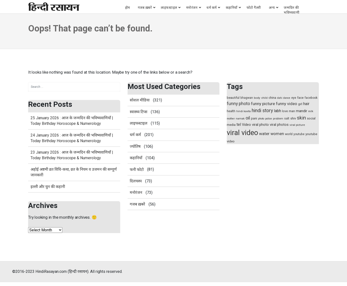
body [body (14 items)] (257, 97)
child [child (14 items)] (264, 97)
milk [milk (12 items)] (310, 111)
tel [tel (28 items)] (239, 124)
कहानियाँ (232, 8)
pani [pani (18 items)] (254, 118)
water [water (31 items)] (264, 133)
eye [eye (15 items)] (293, 97)
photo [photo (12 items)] (261, 118)
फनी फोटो (137, 169)
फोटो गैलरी (254, 8)
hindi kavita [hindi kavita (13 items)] (243, 111)
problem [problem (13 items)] (278, 118)
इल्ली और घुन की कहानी (48, 186)
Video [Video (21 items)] (246, 125)
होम (127, 8)
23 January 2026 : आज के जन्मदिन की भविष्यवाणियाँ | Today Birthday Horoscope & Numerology (72, 155)
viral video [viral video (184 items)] (242, 132)
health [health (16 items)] (231, 111)
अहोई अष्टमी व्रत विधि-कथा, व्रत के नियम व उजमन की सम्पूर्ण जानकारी (74, 172)
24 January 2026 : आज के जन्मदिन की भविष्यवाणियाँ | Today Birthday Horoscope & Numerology (72, 138)
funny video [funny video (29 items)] (286, 103)
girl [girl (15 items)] (300, 104)
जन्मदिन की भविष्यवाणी (291, 10)
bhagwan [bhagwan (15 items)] (246, 97)
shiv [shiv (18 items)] (293, 118)
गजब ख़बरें (145, 8)
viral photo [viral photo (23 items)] (260, 124)
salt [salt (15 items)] (286, 118)
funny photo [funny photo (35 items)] (238, 103)
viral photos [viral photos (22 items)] (279, 124)
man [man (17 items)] (292, 111)
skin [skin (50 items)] (301, 118)
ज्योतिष (135, 146)
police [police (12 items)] (268, 118)
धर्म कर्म (211, 8)
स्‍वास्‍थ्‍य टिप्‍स (138, 111)
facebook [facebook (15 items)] (310, 97)
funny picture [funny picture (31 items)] (263, 103)
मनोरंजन (192, 8)
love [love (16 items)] (285, 111)
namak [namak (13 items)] (240, 118)
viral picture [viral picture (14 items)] (297, 125)
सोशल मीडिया (140, 100)
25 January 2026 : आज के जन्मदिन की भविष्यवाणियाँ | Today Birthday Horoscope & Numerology (72, 121)
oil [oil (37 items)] (248, 117)
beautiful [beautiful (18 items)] (233, 97)
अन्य (272, 8)
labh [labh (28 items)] (277, 110)
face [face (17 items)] (300, 97)
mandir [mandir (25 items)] (301, 111)
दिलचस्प (136, 181)
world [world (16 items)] (289, 134)
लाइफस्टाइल (169, 8)
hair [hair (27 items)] (306, 103)
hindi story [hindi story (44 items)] (262, 110)
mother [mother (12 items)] (231, 118)
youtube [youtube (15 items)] (298, 134)
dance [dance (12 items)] (286, 97)
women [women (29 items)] (277, 133)
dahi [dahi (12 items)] (279, 97)
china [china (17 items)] (272, 97)
